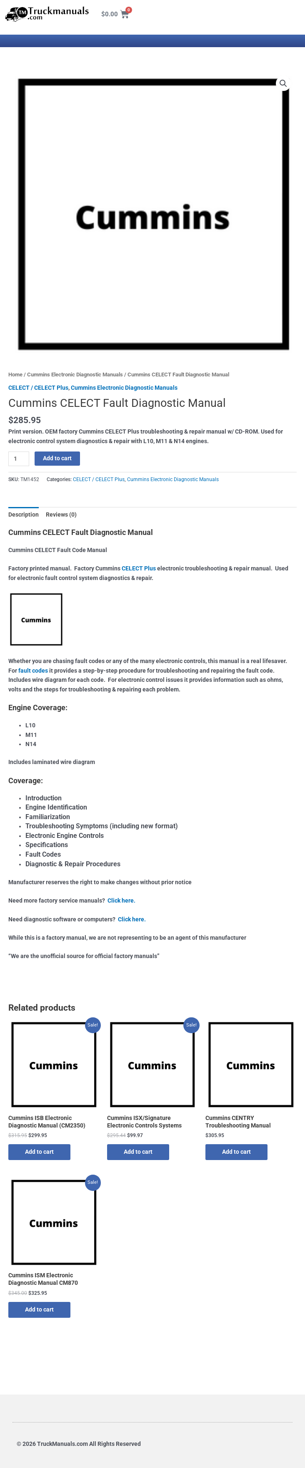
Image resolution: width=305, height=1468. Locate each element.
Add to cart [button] (39, 1151)
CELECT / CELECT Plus (38, 387)
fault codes (33, 670)
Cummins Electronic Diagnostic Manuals (75, 374)
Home (15, 374)
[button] (283, 83)
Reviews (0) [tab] (61, 514)
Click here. (121, 900)
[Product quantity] (18, 458)
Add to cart (57, 458)
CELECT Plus (139, 568)
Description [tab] (23, 514)
